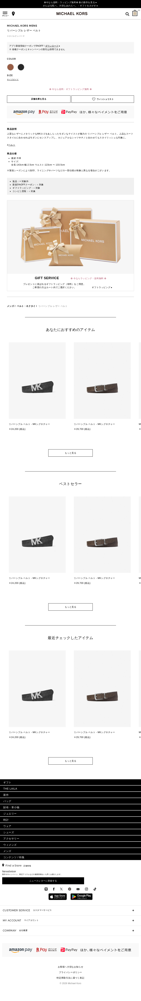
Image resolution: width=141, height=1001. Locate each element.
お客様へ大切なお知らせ (70, 967)
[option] (38, 394)
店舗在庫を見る (39, 99)
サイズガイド (13, 80)
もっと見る (70, 453)
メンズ (10, 306)
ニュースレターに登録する (43, 880)
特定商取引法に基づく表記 (70, 978)
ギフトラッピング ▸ (102, 287)
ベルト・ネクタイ (26, 306)
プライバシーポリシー (70, 972)
